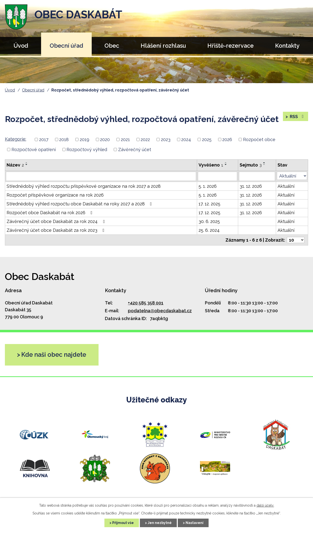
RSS (297, 116)
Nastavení (194, 523)
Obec (111, 45)
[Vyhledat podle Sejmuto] (257, 176)
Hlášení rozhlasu (163, 45)
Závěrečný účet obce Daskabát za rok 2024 (57, 221)
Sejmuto (251, 164)
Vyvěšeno (211, 164)
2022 (145, 139)
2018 (64, 139)
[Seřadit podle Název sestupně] (26, 165)
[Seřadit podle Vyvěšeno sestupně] (226, 165)
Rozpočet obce (259, 139)
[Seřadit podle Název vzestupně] (26, 163)
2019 (84, 139)
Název (15, 164)
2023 (165, 139)
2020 (105, 139)
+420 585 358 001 (145, 302)
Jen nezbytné (160, 523)
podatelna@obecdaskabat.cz (160, 310)
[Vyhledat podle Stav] (292, 176)
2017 (43, 139)
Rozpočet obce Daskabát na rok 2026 (50, 212)
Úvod (20, 45)
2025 (207, 139)
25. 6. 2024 (209, 230)
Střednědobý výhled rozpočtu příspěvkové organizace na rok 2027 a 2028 (84, 186)
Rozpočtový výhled (87, 149)
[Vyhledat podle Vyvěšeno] (217, 176)
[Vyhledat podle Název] (101, 176)
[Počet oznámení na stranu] (295, 240)
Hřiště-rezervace (230, 45)
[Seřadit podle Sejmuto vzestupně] (264, 163)
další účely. (265, 505)
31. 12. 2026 (251, 186)
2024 (186, 139)
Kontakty (287, 45)
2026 (227, 139)
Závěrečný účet (134, 149)
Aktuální (286, 186)
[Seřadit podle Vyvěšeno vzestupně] (226, 163)
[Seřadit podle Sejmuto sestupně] (264, 165)
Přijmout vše (123, 523)
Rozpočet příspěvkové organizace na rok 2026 (55, 195)
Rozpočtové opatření (33, 149)
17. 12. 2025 (209, 203)
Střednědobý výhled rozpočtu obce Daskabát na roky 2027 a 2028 (80, 203)
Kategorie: (15, 139)
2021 (125, 139)
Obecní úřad (66, 45)
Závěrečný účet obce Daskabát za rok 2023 (56, 230)
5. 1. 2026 (208, 186)
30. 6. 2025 (209, 221)
